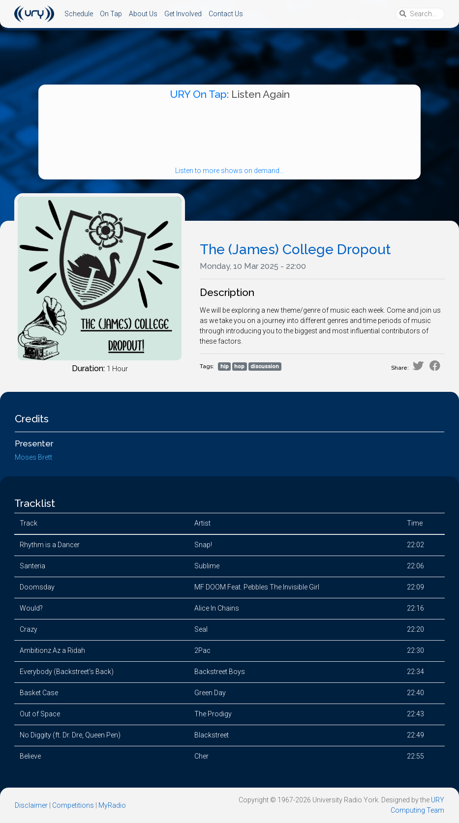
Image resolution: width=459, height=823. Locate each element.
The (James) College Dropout (295, 249)
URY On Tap (198, 94)
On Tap (111, 14)
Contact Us (226, 14)
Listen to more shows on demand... (229, 171)
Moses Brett (33, 457)
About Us (143, 14)
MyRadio (112, 805)
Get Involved (183, 14)
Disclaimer (31, 805)
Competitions (73, 805)
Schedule (78, 14)
